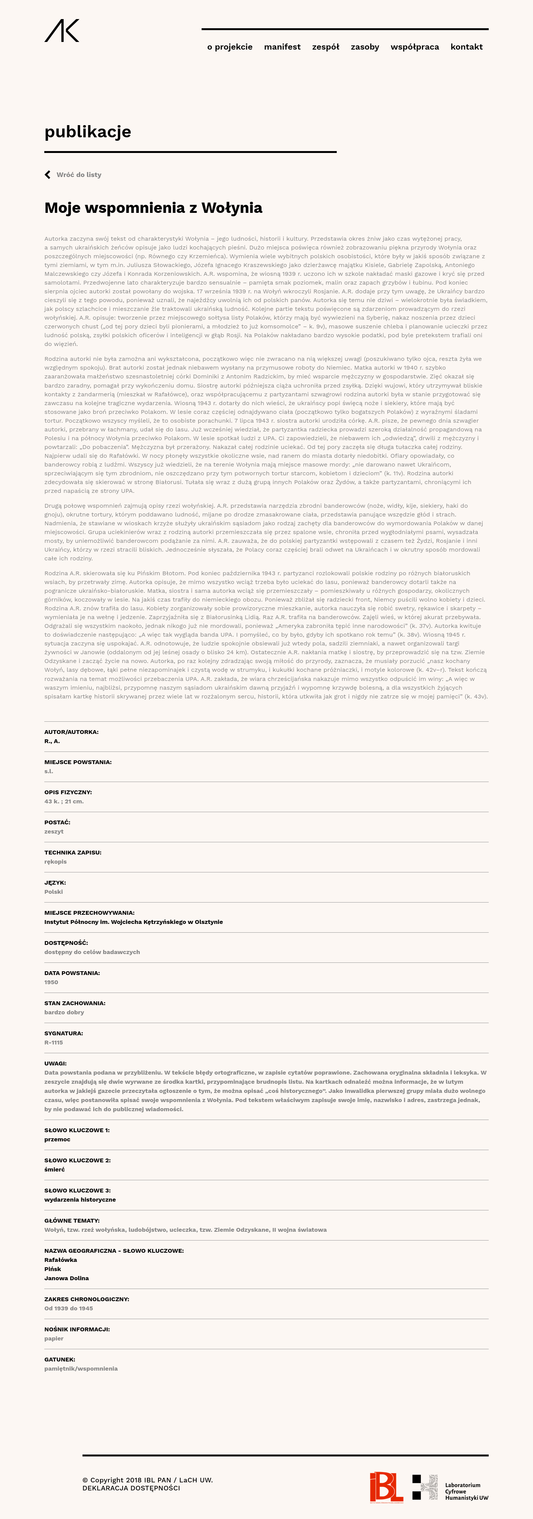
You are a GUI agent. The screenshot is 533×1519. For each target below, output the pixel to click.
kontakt (467, 46)
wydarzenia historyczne (80, 1199)
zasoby (365, 46)
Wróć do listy (79, 175)
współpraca (415, 46)
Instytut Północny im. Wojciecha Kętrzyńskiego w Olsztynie (133, 921)
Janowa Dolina (66, 1278)
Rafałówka (60, 1259)
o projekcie (230, 46)
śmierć (54, 1169)
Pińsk (52, 1269)
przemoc (57, 1139)
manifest (282, 46)
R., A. (52, 741)
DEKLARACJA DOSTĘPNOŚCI (131, 1488)
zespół (325, 46)
